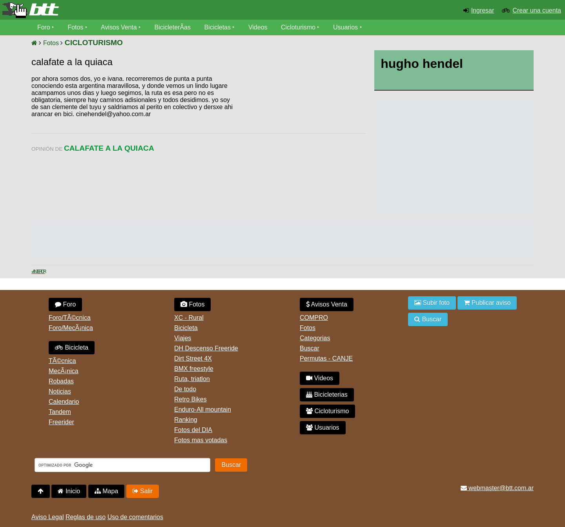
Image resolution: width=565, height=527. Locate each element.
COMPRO (314, 317)
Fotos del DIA (193, 430)
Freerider (61, 422)
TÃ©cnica (62, 360)
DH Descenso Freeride (206, 348)
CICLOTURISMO (94, 42)
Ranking (185, 419)
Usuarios (346, 27)
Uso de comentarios (135, 517)
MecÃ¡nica (63, 371)
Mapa (106, 491)
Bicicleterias (327, 394)
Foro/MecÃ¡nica (71, 328)
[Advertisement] (299, 135)
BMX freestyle (193, 368)
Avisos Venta (119, 27)
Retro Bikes (190, 399)
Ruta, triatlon (192, 379)
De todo (185, 389)
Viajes (182, 338)
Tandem (60, 411)
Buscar (309, 348)
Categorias (315, 338)
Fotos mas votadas (200, 440)
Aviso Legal (47, 517)
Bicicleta (71, 347)
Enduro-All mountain (202, 409)
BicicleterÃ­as (173, 27)
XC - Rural (189, 317)
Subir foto (432, 302)
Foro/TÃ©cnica (70, 317)
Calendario (64, 401)
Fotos (76, 27)
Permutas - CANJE (326, 358)
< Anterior (38, 271)
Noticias (60, 391)
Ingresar (482, 10)
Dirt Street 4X (193, 358)
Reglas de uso (86, 517)
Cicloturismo (298, 27)
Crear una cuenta (536, 10)
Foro (43, 27)
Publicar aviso (487, 302)
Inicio (69, 491)
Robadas (61, 381)
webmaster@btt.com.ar (497, 488)
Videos (258, 27)
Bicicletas (219, 27)
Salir (143, 491)
